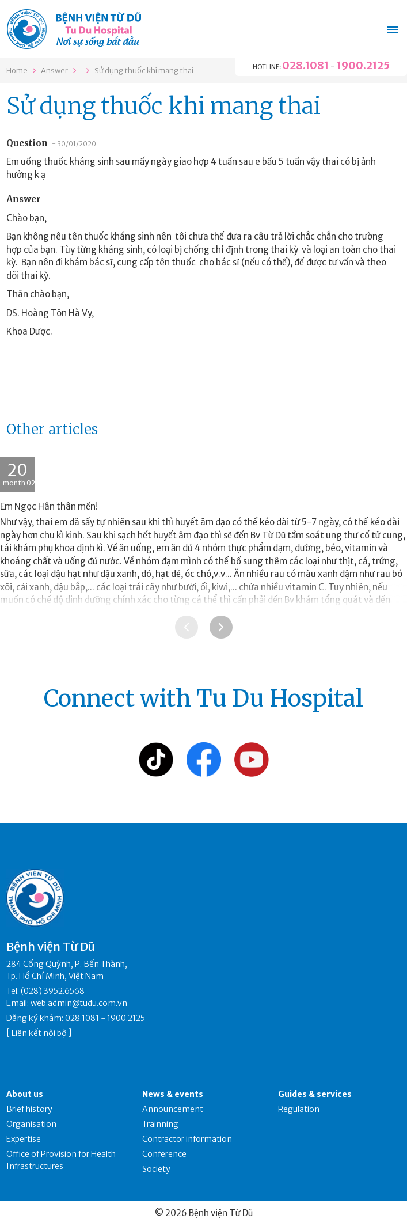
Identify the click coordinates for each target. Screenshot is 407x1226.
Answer (54, 70)
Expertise (23, 1139)
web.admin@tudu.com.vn (79, 1003)
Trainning (160, 1124)
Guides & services (315, 1094)
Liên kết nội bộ (39, 1033)
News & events (172, 1094)
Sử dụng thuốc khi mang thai (143, 70)
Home (17, 70)
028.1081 (305, 65)
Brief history (29, 1109)
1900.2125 (363, 65)
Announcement (172, 1109)
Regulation (298, 1109)
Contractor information (187, 1139)
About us (24, 1094)
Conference (164, 1154)
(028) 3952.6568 (53, 991)
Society (156, 1169)
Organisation (31, 1124)
